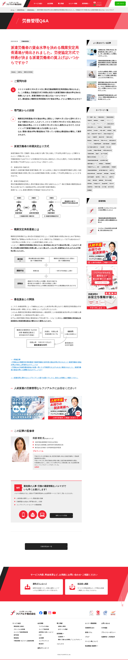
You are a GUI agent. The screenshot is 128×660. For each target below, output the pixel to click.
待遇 (88, 133)
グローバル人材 (91, 124)
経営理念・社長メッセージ (46, 632)
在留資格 (109, 130)
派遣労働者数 (106, 143)
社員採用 (60, 636)
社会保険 (89, 150)
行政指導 (102, 147)
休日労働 (104, 187)
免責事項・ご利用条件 (108, 637)
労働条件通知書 (97, 150)
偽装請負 (96, 120)
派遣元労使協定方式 (108, 133)
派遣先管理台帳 (91, 173)
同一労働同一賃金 (91, 117)
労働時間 (95, 137)
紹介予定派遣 (104, 153)
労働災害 (89, 120)
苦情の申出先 (104, 140)
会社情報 (50, 3)
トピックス (60, 644)
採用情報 (85, 3)
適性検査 (95, 180)
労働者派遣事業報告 (92, 170)
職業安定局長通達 (28, 72)
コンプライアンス (44, 641)
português (98, 5)
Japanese (97, 2)
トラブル (89, 143)
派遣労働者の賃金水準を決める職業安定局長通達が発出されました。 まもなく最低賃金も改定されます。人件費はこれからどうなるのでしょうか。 (107, 86)
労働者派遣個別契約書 (92, 160)
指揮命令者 (96, 140)
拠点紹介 (41, 643)
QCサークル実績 (62, 629)
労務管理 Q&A (89, 628)
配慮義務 (89, 190)
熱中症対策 (111, 187)
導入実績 (61, 3)
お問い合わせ (120, 3)
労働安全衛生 (109, 137)
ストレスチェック (102, 157)
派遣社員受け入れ (91, 127)
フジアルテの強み (44, 626)
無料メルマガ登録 (61, 515)
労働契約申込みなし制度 (93, 167)
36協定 (89, 180)
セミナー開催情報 (90, 623)
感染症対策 (101, 137)
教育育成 (89, 130)
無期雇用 (113, 143)
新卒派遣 (16, 635)
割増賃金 (101, 163)
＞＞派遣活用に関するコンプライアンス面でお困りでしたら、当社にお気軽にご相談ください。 (44, 378)
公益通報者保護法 (105, 167)
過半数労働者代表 (103, 170)
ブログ (87, 637)
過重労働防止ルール (92, 163)
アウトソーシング (101, 124)
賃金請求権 (104, 183)
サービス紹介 (38, 3)
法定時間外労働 (103, 160)
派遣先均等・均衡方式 (96, 133)
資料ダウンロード (43, 648)
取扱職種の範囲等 (90, 646)
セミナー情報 (73, 3)
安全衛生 (96, 130)
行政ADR (111, 183)
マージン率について (91, 641)
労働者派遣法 (25, 41)
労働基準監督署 (97, 143)
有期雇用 (114, 167)
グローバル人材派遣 (19, 629)
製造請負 (16, 638)
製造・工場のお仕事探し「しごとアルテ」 (69, 639)
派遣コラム (88, 632)
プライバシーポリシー (108, 632)
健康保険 (101, 180)
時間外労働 (97, 187)
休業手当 (111, 170)
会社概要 (41, 638)
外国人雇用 (102, 130)
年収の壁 (108, 147)
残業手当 (111, 177)
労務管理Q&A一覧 (46, 546)
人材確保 (102, 120)
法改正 (89, 137)
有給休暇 (112, 173)
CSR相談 (104, 628)
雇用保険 (89, 183)
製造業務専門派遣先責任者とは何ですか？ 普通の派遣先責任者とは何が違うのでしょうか (107, 97)
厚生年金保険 (108, 180)
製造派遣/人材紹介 (19, 626)
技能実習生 (90, 187)
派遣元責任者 (112, 140)
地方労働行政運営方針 (92, 147)
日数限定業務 (90, 153)
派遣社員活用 (110, 124)
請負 (114, 130)
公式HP (36, 467)
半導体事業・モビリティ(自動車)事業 (24, 641)
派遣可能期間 (90, 177)
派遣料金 (20, 72)
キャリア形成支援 (44, 629)
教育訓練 (106, 173)
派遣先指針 (99, 173)
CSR (40, 635)
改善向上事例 (62, 626)
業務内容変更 (107, 127)
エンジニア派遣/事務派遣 (21, 632)
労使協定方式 (97, 183)
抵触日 (97, 153)
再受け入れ (104, 177)
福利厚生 (98, 177)
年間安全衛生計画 (107, 150)
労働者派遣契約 (110, 117)
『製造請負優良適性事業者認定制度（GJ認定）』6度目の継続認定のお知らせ (107, 220)
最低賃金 (13, 72)
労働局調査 (107, 163)
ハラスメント (109, 120)
